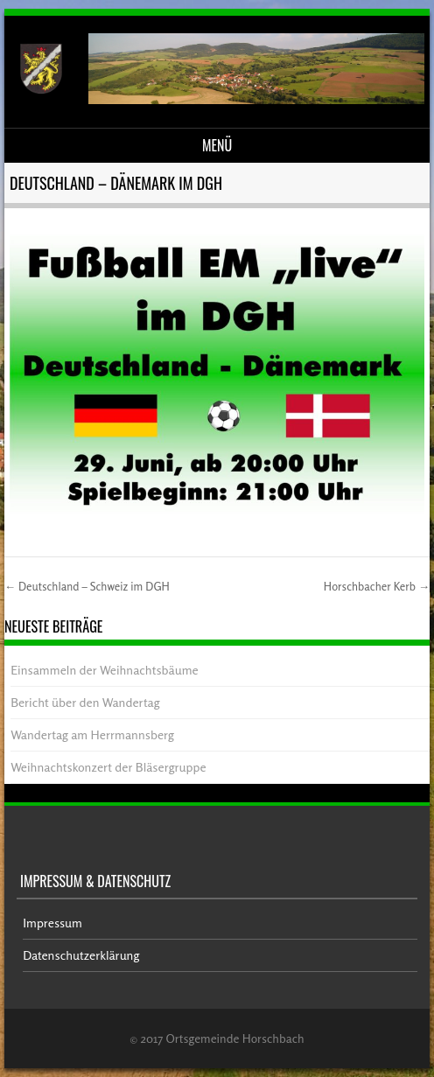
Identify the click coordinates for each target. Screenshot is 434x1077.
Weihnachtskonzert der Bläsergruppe (108, 766)
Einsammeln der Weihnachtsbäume (104, 669)
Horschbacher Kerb (377, 586)
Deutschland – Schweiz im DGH (87, 586)
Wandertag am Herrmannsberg (92, 734)
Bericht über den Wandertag (84, 702)
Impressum (52, 922)
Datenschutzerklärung (81, 955)
